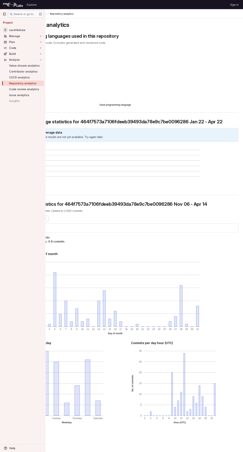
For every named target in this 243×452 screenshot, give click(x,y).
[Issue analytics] (23, 95)
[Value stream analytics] (23, 65)
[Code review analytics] (23, 89)
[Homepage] (13, 5)
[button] (69, 192)
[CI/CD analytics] (23, 77)
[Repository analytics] (23, 83)
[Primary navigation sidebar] (5, 14)
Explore (32, 4)
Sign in (234, 4)
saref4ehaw (60, 239)
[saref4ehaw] (23, 30)
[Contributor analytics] (23, 71)
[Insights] (23, 101)
